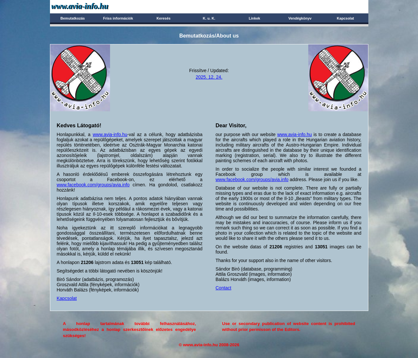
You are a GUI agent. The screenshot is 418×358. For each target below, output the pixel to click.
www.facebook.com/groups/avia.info (93, 184)
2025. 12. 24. (209, 77)
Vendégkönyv (300, 18)
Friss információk (118, 18)
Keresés (163, 18)
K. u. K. (209, 18)
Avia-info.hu (91, 6)
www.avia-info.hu (110, 134)
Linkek (254, 18)
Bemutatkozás (72, 18)
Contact (223, 287)
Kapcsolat (345, 18)
